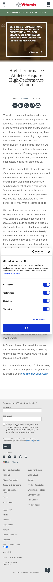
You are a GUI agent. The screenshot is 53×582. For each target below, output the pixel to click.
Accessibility (7, 552)
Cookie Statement (11, 273)
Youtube (20, 456)
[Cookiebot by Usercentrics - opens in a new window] (32, 252)
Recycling (6, 520)
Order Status (33, 475)
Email (38, 105)
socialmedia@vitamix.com (34, 373)
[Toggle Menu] (48, 4)
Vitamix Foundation (10, 480)
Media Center (8, 502)
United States (11, 462)
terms (38, 440)
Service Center (34, 495)
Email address (7, 407)
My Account (7, 510)
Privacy (6, 530)
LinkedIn (20, 105)
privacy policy (30, 440)
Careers (6, 497)
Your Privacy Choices (11, 545)
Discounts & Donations (12, 485)
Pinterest (32, 105)
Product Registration (36, 485)
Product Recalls (34, 505)
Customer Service (35, 470)
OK (26, 328)
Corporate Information (11, 470)
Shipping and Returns (36, 490)
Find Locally (32, 500)
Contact (31, 480)
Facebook (15, 105)
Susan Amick (22, 99)
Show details (39, 319)
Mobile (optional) (7, 416)
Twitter (26, 105)
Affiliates (6, 515)
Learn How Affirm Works (12, 557)
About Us (6, 475)
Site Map (6, 540)
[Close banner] (49, 252)
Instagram (26, 456)
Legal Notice (8, 525)
